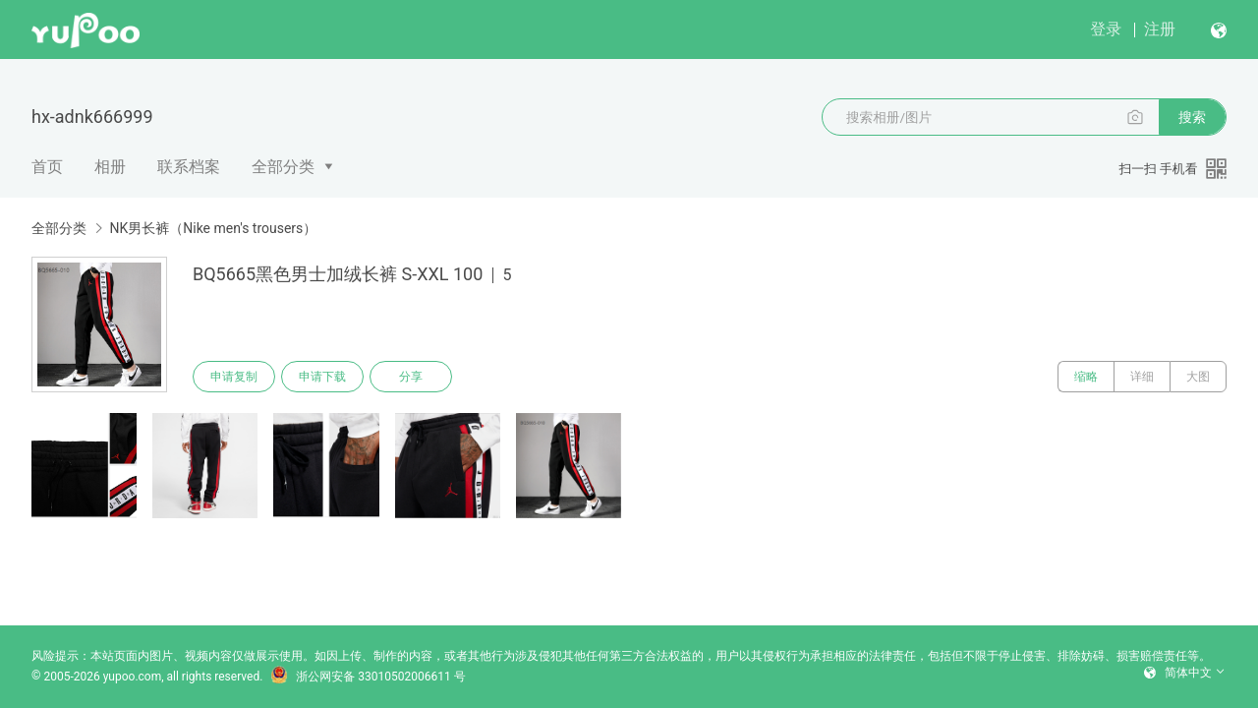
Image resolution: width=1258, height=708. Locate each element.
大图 (1198, 377)
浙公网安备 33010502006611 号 (367, 676)
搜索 (1192, 117)
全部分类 (283, 166)
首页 (47, 166)
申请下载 (322, 377)
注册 (1159, 29)
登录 (1105, 29)
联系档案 (188, 166)
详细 (1142, 377)
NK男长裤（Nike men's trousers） (212, 228)
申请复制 (233, 377)
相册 (110, 166)
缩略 (1086, 377)
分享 (411, 377)
